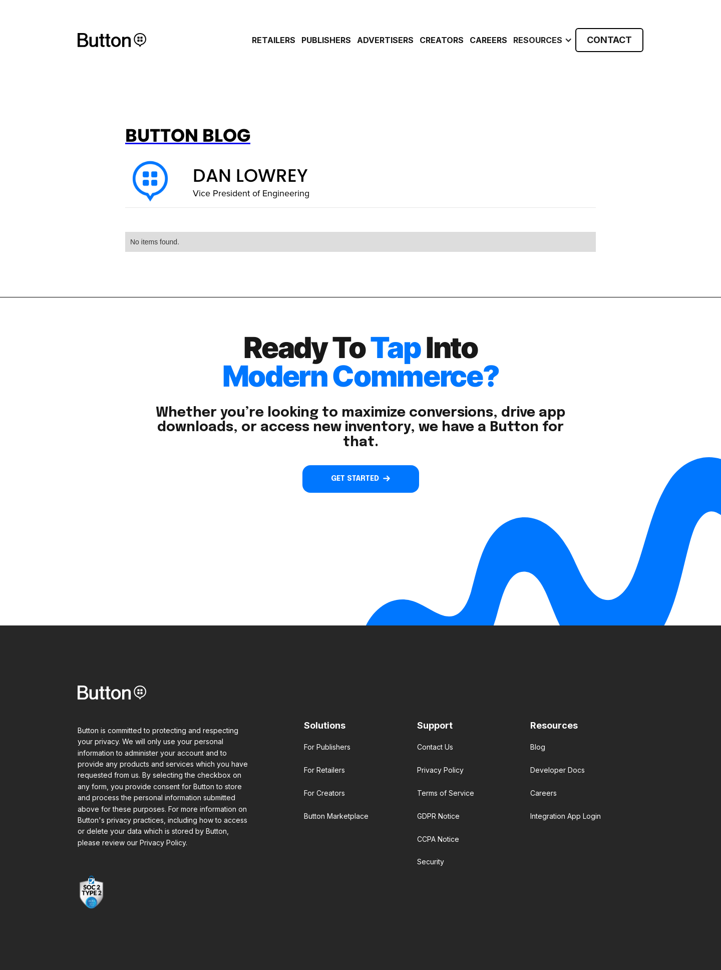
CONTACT (609, 40)
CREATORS (442, 40)
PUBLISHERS (326, 40)
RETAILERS (273, 40)
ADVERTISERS (385, 40)
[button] (541, 40)
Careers (488, 40)
